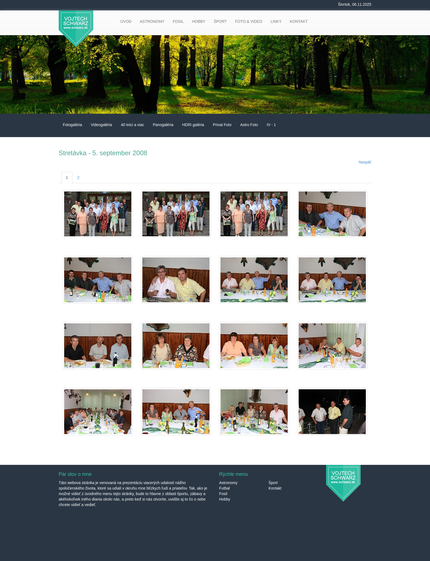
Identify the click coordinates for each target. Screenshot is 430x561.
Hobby (224, 499)
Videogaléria (101, 125)
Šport (273, 483)
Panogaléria (163, 125)
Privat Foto (222, 125)
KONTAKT (299, 21)
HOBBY (198, 21)
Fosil (223, 493)
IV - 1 (271, 125)
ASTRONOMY (152, 21)
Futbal (224, 488)
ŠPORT (220, 21)
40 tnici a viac (132, 125)
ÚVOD (125, 21)
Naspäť (365, 162)
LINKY (275, 21)
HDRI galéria (193, 125)
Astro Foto (249, 125)
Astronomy (228, 483)
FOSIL (178, 21)
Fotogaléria (72, 125)
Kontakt (274, 488)
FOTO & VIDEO (248, 21)
